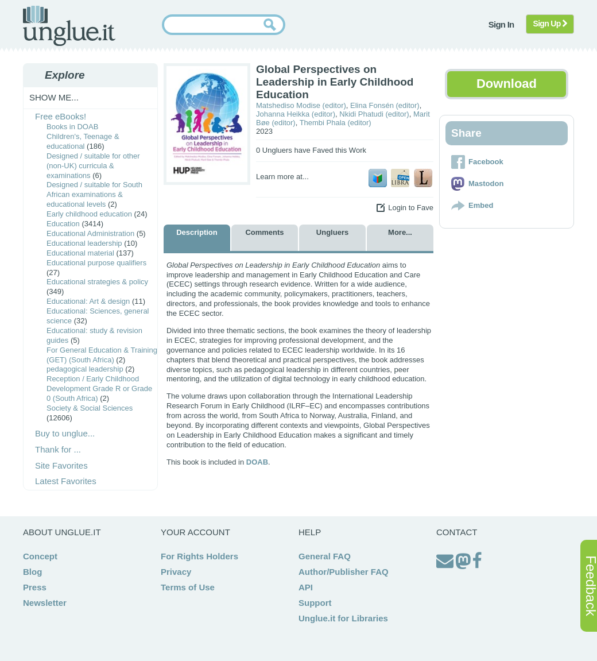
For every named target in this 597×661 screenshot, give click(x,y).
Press (34, 587)
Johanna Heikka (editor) (295, 114)
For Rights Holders (199, 556)
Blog (32, 572)
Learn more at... (282, 176)
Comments (264, 232)
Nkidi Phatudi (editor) (374, 114)
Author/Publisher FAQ (343, 572)
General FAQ (324, 556)
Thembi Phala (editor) (335, 122)
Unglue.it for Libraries (343, 618)
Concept (40, 556)
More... (400, 232)
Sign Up (550, 23)
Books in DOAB (72, 126)
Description (197, 232)
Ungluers (332, 232)
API (305, 587)
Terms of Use (188, 587)
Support (315, 603)
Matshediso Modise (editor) (301, 105)
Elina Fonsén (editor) (385, 105)
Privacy (176, 572)
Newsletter (45, 603)
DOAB (257, 462)
